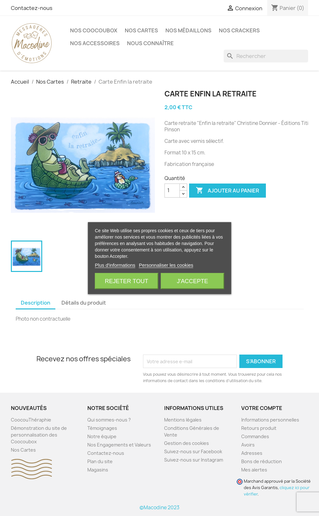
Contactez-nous (31, 8)
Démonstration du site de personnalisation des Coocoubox (39, 435)
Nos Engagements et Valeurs (119, 445)
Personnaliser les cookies (166, 264)
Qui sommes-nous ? (109, 420)
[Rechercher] (266, 56)
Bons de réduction (261, 461)
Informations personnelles (270, 420)
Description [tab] (35, 302)
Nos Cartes (141, 30)
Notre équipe (101, 436)
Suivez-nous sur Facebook (193, 451)
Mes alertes (254, 470)
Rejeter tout (126, 281)
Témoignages (102, 428)
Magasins (97, 470)
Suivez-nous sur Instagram (193, 460)
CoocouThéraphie (31, 420)
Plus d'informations (115, 264)
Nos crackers (239, 30)
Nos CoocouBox (93, 30)
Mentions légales (183, 420)
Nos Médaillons (188, 30)
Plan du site (100, 461)
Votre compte (261, 408)
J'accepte (192, 281)
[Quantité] (172, 191)
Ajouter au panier (227, 190)
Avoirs (248, 445)
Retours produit (258, 428)
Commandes (255, 436)
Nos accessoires (95, 43)
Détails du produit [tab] (83, 302)
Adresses (251, 453)
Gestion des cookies (186, 443)
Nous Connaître (150, 43)
